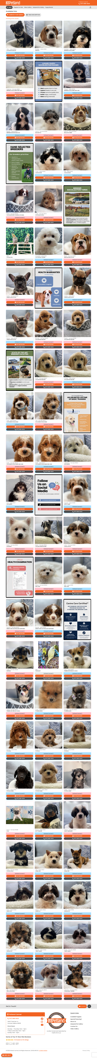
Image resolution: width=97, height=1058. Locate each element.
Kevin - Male (11, 790)
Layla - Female (41, 990)
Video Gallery (28, 7)
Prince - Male (12, 338)
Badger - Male (40, 49)
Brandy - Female (41, 338)
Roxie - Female (69, 256)
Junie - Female (12, 669)
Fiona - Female (12, 830)
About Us (73, 1021)
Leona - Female (41, 131)
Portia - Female (12, 296)
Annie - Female (12, 214)
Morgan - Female (70, 709)
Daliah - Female (70, 338)
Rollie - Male (40, 463)
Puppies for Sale (18, 7)
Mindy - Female (41, 585)
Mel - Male (68, 171)
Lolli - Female (40, 420)
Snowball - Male (41, 256)
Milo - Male (68, 585)
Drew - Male (11, 910)
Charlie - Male (69, 378)
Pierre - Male (69, 749)
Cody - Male (40, 171)
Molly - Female (12, 463)
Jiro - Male (68, 870)
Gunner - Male (69, 503)
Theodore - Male (41, 790)
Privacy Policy (86, 1050)
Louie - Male (11, 950)
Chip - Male (11, 420)
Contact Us (73, 1026)
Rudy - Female (41, 378)
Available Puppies (75, 1017)
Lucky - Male (40, 709)
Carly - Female (41, 214)
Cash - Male (69, 910)
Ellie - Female (12, 990)
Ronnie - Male (12, 749)
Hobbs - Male (69, 296)
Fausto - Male (69, 89)
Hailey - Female (70, 790)
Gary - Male (69, 669)
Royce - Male (40, 830)
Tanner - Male (40, 950)
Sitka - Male (11, 49)
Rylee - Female (41, 545)
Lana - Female (69, 545)
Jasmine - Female (70, 990)
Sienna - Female (70, 131)
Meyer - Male (40, 910)
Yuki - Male (39, 870)
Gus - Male (11, 503)
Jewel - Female (12, 709)
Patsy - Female (12, 545)
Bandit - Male (40, 627)
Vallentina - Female (71, 463)
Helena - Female (70, 830)
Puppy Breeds (49, 7)
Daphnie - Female (13, 89)
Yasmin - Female (13, 627)
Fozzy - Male (40, 749)
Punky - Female (70, 950)
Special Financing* (76, 1019)
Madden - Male (70, 49)
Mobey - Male (12, 131)
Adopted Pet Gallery (38, 7)
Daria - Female (12, 870)
